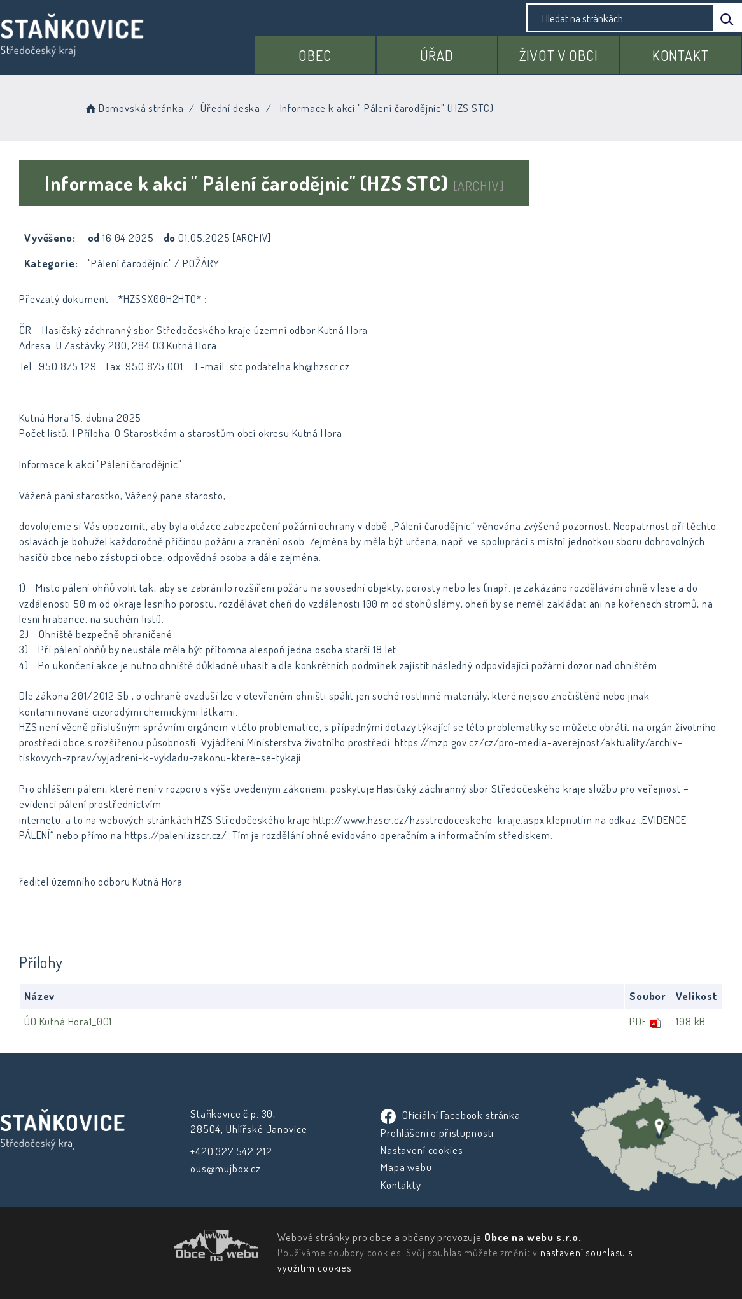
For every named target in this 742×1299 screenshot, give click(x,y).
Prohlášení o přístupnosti (436, 1132)
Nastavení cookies (421, 1150)
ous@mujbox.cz (225, 1168)
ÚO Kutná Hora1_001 (68, 1021)
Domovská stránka (133, 108)
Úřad (437, 55)
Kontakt (680, 55)
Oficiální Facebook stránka (450, 1115)
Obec (314, 55)
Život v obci (558, 55)
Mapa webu (405, 1167)
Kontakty (400, 1184)
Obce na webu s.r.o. (532, 1237)
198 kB (690, 1021)
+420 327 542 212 (231, 1151)
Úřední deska (230, 108)
